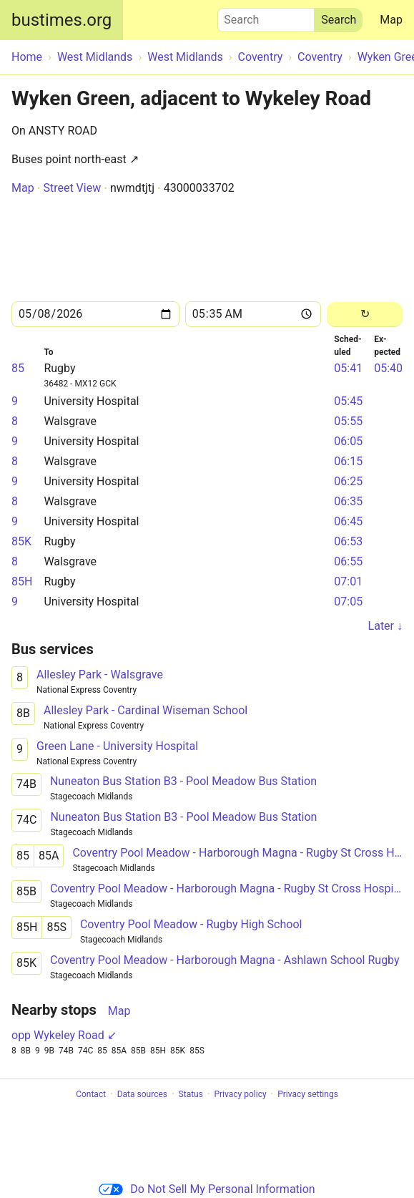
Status (191, 1094)
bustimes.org (61, 20)
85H (21, 581)
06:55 (348, 561)
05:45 (348, 401)
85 (17, 368)
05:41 (348, 368)
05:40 (388, 368)
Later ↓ (385, 626)
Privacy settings (307, 1094)
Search (266, 16)
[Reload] (365, 314)
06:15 (348, 461)
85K (21, 541)
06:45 (348, 521)
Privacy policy (240, 1094)
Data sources (142, 1094)
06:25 (348, 481)
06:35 (348, 501)
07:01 (348, 581)
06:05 (348, 441)
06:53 (348, 541)
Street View (72, 188)
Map (391, 19)
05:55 (348, 421)
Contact (91, 1094)
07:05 (348, 601)
